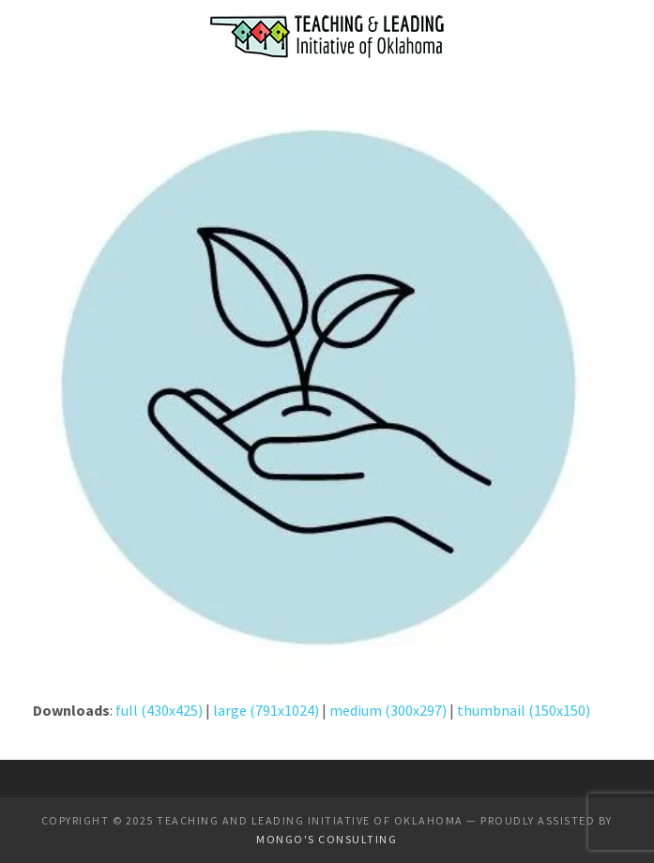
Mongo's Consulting (326, 839)
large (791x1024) (266, 710)
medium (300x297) (388, 710)
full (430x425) (159, 710)
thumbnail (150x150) (523, 710)
